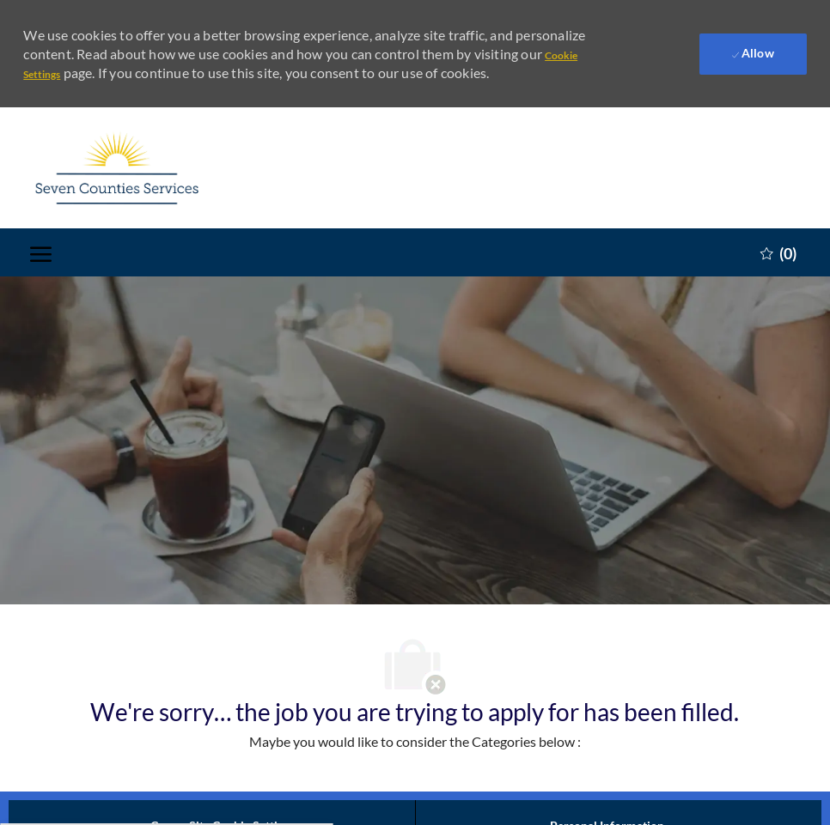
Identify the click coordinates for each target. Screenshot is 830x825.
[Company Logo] (116, 167)
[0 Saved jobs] (778, 252)
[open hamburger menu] (41, 253)
